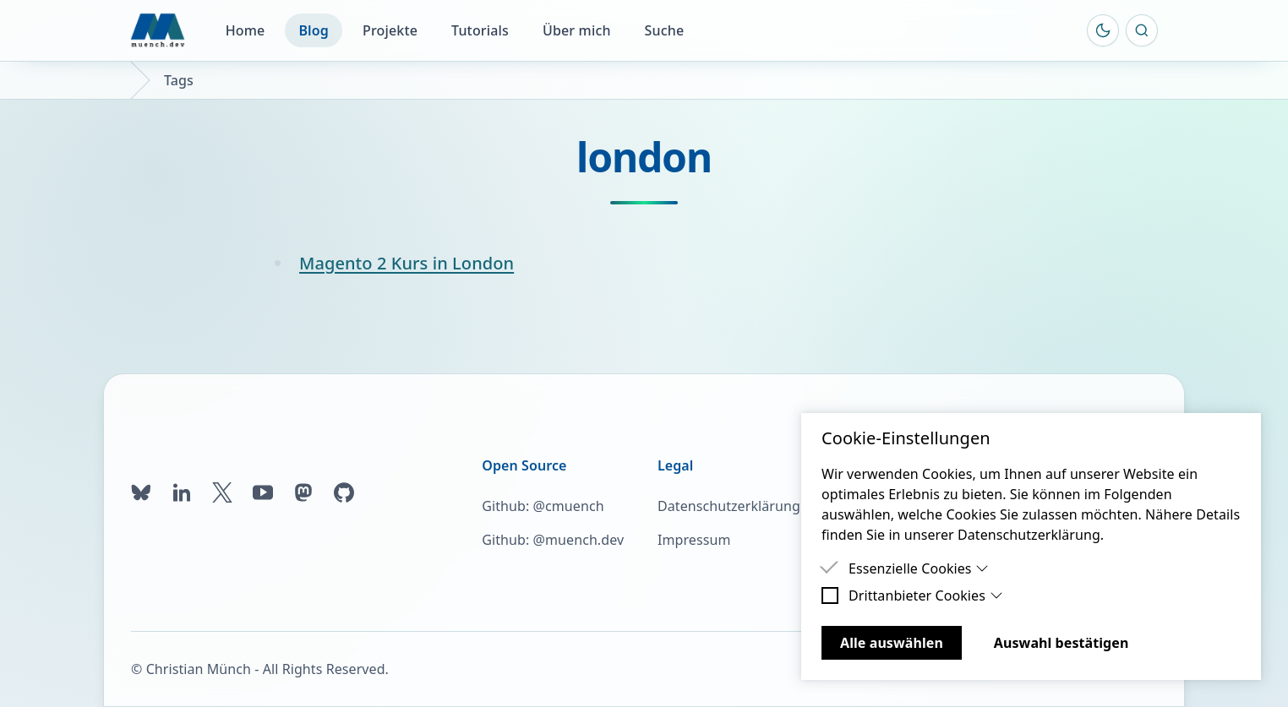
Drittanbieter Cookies (926, 595)
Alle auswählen (891, 643)
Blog (313, 30)
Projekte (390, 30)
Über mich (577, 30)
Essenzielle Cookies (919, 568)
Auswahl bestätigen (1061, 643)
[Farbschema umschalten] (1103, 30)
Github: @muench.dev (553, 539)
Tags (179, 80)
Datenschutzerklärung (729, 506)
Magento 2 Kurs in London (406, 263)
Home (245, 30)
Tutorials (480, 30)
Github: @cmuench (542, 506)
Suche (665, 30)
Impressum (694, 539)
